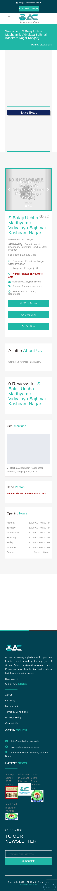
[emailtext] (28, 854)
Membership (12, 706)
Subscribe (28, 861)
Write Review (28, 303)
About (8, 694)
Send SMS (28, 314)
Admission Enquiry (29, 8)
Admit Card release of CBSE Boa (11, 811)
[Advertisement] (28, 78)
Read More (11, 679)
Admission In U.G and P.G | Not (24, 784)
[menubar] (9, 17)
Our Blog (10, 700)
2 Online (49, 887)
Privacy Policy (13, 717)
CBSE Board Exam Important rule (37, 787)
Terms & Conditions (16, 712)
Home (34, 44)
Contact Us (11, 723)
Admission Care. (29, 884)
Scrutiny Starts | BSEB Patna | (11, 786)
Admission (28, 17)
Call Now (28, 326)
